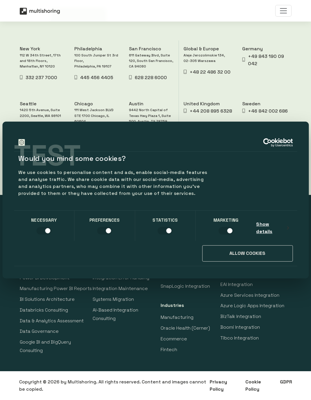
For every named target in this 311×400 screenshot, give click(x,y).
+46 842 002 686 (265, 111)
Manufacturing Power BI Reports (56, 288)
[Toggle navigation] (283, 11)
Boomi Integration (240, 327)
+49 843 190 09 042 (263, 60)
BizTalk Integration (240, 316)
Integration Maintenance (120, 288)
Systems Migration (113, 299)
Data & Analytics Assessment (52, 321)
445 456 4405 (93, 77)
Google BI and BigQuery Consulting (45, 346)
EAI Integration (236, 284)
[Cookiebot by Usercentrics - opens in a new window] (267, 142)
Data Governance (39, 331)
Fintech (169, 349)
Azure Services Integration (249, 295)
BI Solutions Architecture (47, 299)
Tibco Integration (239, 338)
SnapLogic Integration (185, 286)
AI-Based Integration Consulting (115, 314)
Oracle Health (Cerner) (185, 328)
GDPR (286, 382)
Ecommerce (174, 339)
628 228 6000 (148, 77)
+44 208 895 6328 (208, 111)
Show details (264, 228)
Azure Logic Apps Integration (252, 306)
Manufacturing (177, 317)
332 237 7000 (38, 77)
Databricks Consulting (44, 310)
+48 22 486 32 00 (207, 72)
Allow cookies (247, 253)
